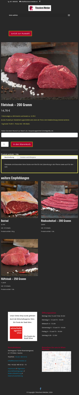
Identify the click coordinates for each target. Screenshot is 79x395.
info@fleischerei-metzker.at (17, 361)
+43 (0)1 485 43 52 (21, 357)
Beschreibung (9, 157)
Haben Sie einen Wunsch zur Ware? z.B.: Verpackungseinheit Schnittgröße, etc (27, 131)
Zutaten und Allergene (28, 157)
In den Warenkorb (21, 144)
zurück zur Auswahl (20, 33)
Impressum (12, 369)
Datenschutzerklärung (15, 376)
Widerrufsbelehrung (14, 373)
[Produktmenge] (5, 144)
